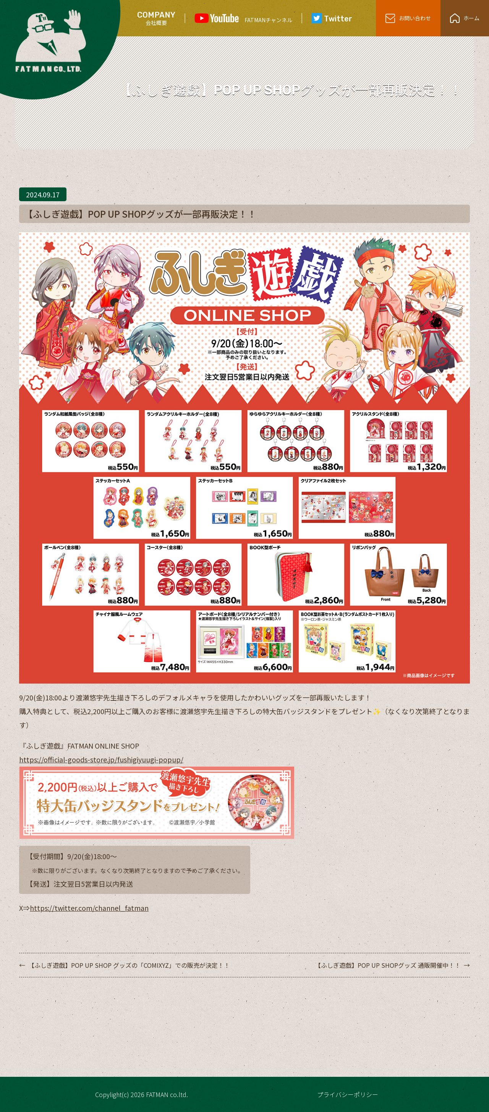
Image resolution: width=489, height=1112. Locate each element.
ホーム (464, 18)
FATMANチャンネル (243, 18)
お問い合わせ (408, 18)
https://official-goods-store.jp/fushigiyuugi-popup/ (101, 759)
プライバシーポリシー (347, 1094)
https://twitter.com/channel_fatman (89, 908)
